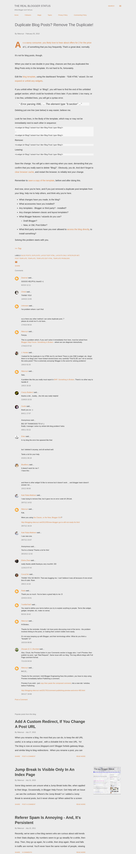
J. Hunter (24, 352)
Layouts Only (61, 255)
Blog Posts (26, 255)
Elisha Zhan (25, 560)
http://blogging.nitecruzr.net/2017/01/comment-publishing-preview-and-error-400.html (53, 690)
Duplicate (36, 255)
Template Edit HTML (44, 258)
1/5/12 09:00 (26, 488)
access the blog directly (78, 229)
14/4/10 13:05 (26, 299)
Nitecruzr (24, 331)
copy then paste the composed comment (55, 683)
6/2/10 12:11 (26, 285)
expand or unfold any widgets (28, 81)
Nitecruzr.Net (73, 255)
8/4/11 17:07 (26, 413)
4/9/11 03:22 (26, 430)
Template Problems (61, 258)
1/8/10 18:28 (26, 386)
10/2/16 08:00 (26, 642)
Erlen (23, 436)
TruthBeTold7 (26, 604)
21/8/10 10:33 (26, 399)
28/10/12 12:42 (27, 554)
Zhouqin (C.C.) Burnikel (30, 649)
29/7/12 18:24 (26, 526)
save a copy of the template (41, 180)
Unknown (24, 306)
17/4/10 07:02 (26, 346)
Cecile (23, 406)
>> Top (18, 248)
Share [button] (17, 266)
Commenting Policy (80, 15)
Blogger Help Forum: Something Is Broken (37, 342)
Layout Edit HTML (48, 255)
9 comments (27, 852)
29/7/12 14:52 (26, 502)
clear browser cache (24, 172)
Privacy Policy (63, 15)
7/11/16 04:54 (26, 661)
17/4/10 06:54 (26, 325)
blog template (29, 76)
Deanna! (24, 278)
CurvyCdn (25, 574)
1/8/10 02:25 (26, 365)
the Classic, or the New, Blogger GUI (47, 517)
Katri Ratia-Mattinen (28, 495)
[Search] (111, 6)
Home (16, 15)
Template (32, 258)
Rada (23, 591)
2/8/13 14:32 (26, 584)
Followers (28, 15)
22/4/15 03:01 (26, 598)
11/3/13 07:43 (26, 568)
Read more (80, 756)
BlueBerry (25, 465)
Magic (39, 15)
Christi (23, 292)
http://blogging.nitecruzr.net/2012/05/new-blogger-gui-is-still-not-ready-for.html (50, 522)
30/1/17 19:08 (26, 694)
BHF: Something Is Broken (64, 379)
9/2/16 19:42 (26, 614)
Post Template (21, 258)
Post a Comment (21, 699)
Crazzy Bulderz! (27, 392)
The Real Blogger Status (32, 5)
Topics (50, 15)
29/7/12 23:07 (26, 540)
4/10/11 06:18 (26, 458)
